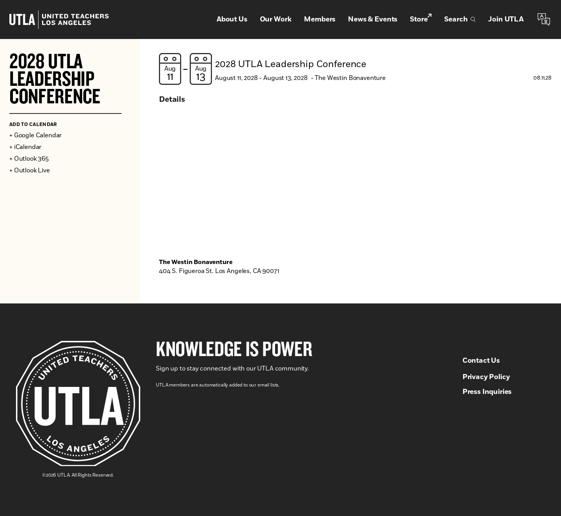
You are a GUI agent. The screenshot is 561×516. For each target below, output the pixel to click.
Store (421, 19)
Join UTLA (506, 19)
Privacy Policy (486, 377)
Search (460, 19)
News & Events (372, 19)
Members (319, 19)
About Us (232, 19)
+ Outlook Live (29, 170)
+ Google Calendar (35, 135)
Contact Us (481, 360)
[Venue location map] (355, 186)
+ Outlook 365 (29, 158)
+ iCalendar (25, 147)
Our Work (276, 19)
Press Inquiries (487, 392)
